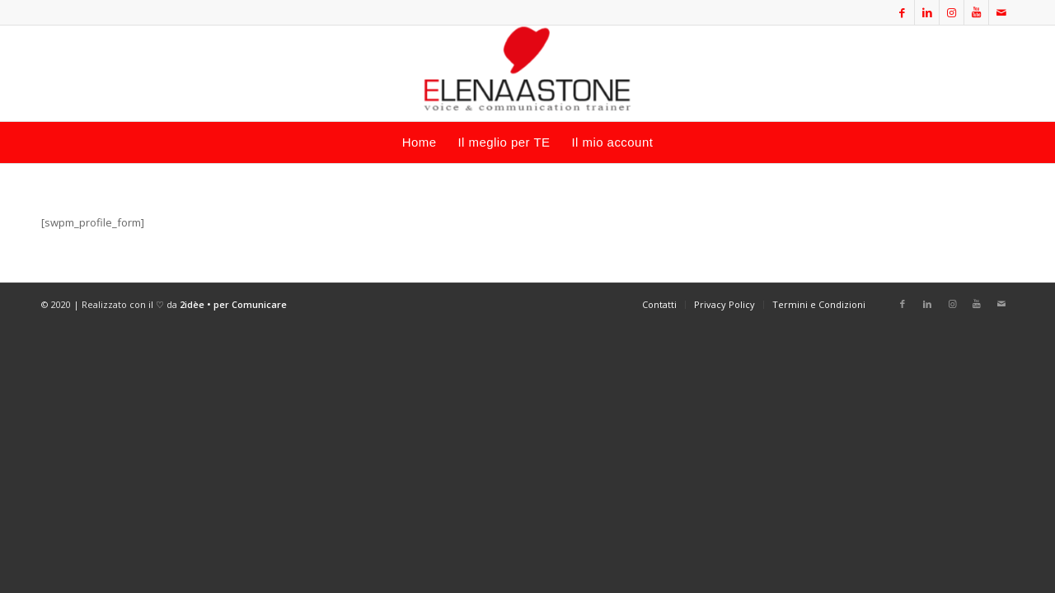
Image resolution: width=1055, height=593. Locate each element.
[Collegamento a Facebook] (902, 12)
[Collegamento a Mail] (1001, 12)
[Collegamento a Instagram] (952, 12)
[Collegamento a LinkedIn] (927, 12)
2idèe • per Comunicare (233, 304)
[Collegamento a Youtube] (976, 12)
